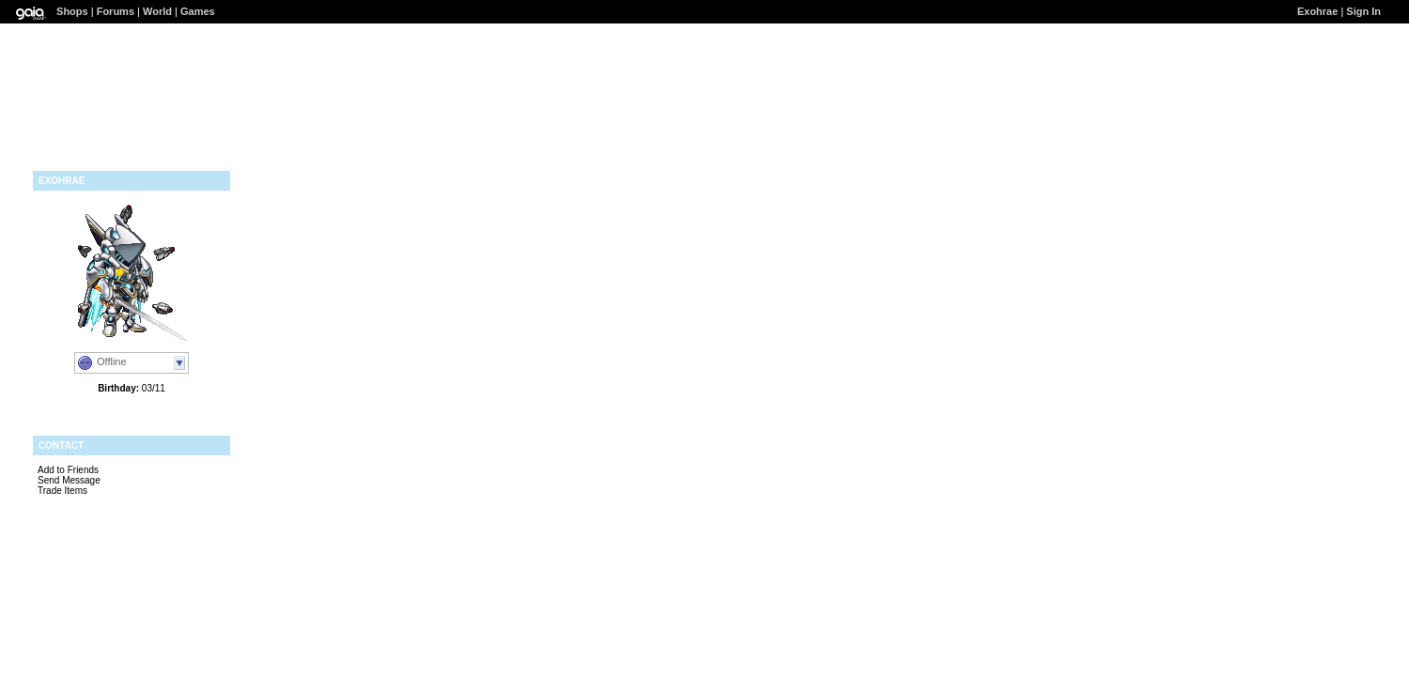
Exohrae (1317, 11)
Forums (115, 11)
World (157, 11)
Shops (72, 11)
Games (197, 11)
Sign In (1363, 11)
